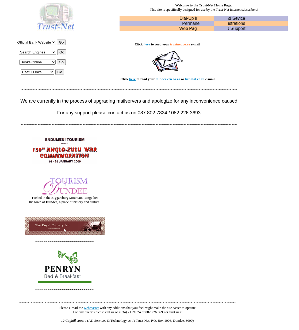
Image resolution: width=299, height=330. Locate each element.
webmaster (91, 308)
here (147, 44)
